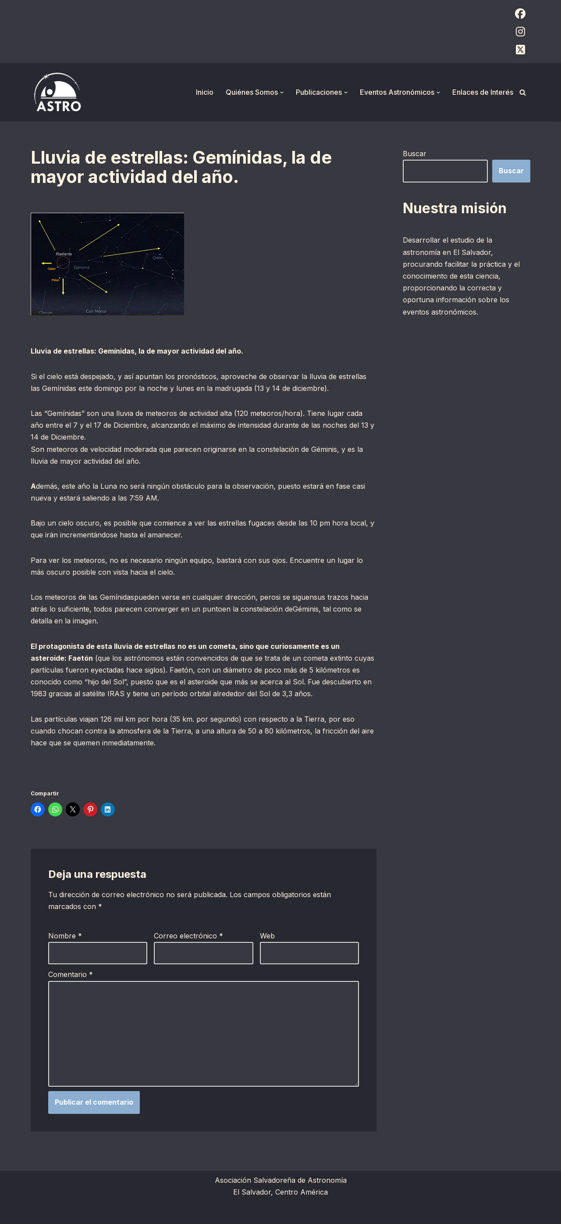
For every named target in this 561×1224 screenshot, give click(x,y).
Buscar (414, 153)
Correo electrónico (188, 935)
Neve (39, 1212)
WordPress (138, 1212)
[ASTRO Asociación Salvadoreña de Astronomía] (57, 92)
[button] (282, 92)
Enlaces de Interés (482, 92)
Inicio (204, 92)
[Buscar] (522, 92)
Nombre (65, 935)
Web (267, 935)
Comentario (70, 974)
